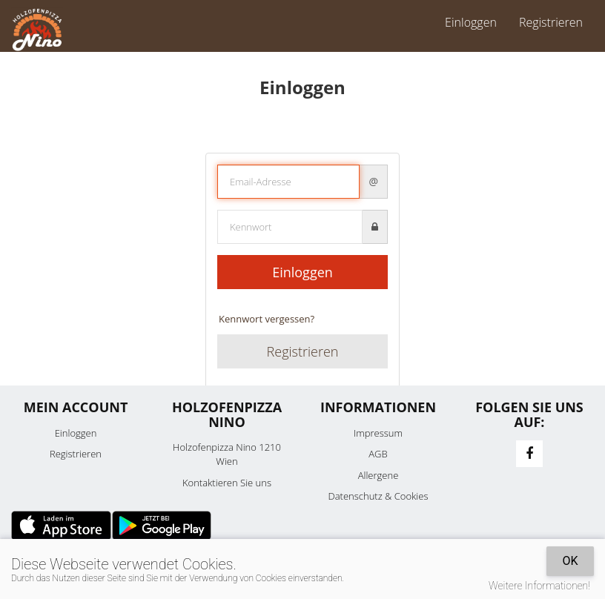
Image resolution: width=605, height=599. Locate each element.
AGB (377, 453)
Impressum (378, 433)
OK (570, 561)
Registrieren (551, 22)
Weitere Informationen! (539, 586)
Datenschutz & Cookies (378, 496)
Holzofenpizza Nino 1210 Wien (227, 454)
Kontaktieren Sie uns (226, 482)
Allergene (378, 475)
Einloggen (471, 22)
